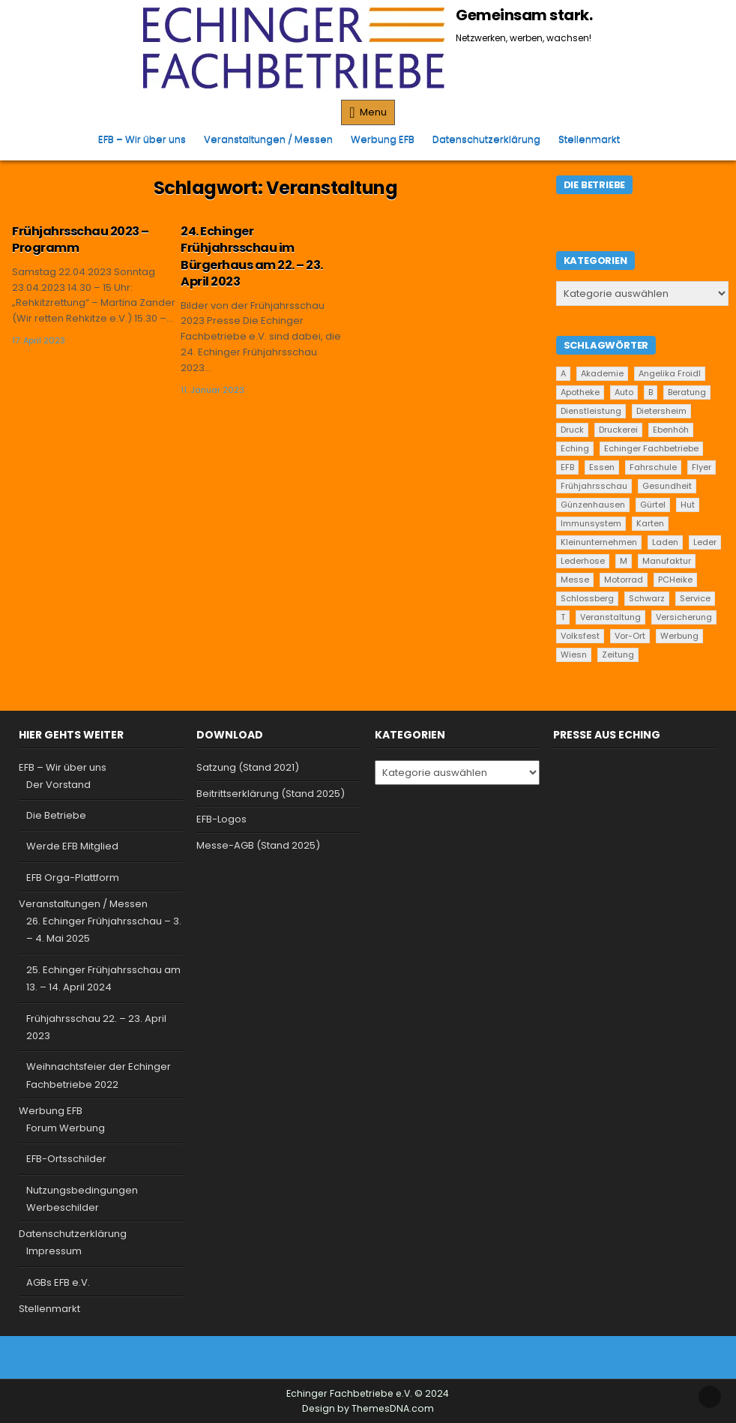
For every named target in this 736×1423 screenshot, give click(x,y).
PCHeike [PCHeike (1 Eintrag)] (675, 580)
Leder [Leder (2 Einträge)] (705, 542)
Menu (373, 112)
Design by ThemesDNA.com (368, 1408)
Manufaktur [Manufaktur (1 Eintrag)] (666, 561)
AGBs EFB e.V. (58, 1282)
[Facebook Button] (355, 1354)
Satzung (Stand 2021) (247, 767)
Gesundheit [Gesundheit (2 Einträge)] (667, 486)
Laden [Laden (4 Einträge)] (665, 542)
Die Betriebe (56, 815)
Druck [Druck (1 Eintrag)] (572, 430)
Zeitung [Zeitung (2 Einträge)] (618, 655)
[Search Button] (638, 134)
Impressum (54, 1251)
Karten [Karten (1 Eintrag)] (650, 523)
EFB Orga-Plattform (72, 877)
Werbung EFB (382, 139)
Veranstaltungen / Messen (268, 139)
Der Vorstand (58, 784)
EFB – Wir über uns (142, 139)
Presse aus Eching (606, 734)
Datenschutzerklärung (486, 139)
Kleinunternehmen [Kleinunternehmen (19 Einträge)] (599, 542)
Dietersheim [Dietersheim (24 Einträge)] (661, 411)
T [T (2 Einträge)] (563, 617)
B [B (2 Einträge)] (650, 392)
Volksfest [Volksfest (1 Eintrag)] (580, 636)
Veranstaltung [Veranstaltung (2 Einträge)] (610, 617)
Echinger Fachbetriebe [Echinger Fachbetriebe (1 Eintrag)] (651, 448)
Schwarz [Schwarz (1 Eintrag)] (647, 598)
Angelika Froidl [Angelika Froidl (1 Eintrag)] (670, 373)
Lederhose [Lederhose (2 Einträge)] (583, 561)
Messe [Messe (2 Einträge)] (575, 580)
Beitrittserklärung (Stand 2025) (270, 793)
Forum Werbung (65, 1128)
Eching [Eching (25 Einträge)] (575, 448)
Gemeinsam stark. (524, 14)
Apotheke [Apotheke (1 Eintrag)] (580, 392)
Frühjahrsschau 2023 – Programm (80, 239)
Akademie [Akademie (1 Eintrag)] (602, 373)
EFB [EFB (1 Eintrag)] (567, 467)
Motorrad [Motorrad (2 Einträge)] (623, 580)
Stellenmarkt (589, 139)
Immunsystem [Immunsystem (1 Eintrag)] (591, 523)
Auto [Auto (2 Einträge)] (624, 392)
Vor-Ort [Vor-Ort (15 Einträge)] (630, 636)
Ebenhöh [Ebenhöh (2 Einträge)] (671, 430)
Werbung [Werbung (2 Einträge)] (679, 636)
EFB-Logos (221, 819)
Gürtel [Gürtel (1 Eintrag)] (653, 505)
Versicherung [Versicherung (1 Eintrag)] (684, 617)
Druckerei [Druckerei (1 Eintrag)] (618, 430)
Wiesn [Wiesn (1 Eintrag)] (574, 655)
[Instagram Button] (379, 1354)
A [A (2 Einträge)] (563, 373)
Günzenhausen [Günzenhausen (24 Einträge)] (593, 505)
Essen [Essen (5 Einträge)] (602, 467)
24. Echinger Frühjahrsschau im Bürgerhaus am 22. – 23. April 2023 (252, 256)
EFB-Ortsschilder (66, 1159)
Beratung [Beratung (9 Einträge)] (687, 392)
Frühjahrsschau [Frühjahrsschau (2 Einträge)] (594, 486)
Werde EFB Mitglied (72, 846)
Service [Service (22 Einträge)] (695, 598)
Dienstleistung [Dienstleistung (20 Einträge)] (591, 411)
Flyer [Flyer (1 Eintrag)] (701, 467)
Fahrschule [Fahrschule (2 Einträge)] (653, 467)
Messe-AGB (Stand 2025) (258, 845)
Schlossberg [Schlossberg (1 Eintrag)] (587, 598)
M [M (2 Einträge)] (623, 561)
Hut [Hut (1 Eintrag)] (688, 505)
